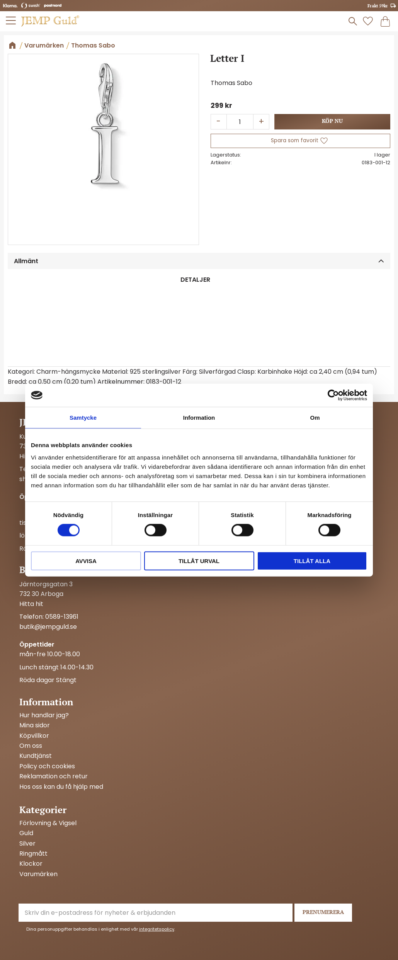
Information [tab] (199, 417)
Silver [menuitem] (27, 843)
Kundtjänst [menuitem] (35, 755)
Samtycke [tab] (83, 417)
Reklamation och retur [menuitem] (53, 776)
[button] (11, 20)
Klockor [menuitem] (31, 863)
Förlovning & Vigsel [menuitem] (48, 823)
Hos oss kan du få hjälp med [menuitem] (61, 786)
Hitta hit (31, 603)
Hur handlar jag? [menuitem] (44, 715)
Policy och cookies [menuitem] (47, 766)
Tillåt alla (312, 560)
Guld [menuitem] (26, 833)
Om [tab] (315, 417)
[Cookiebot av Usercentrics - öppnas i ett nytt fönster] (333, 395)
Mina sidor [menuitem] (34, 725)
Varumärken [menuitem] (38, 874)
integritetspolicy (156, 929)
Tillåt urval (199, 560)
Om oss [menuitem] (30, 745)
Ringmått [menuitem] (33, 853)
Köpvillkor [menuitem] (34, 735)
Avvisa (86, 560)
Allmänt (26, 261)
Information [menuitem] (46, 702)
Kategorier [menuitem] (42, 810)
